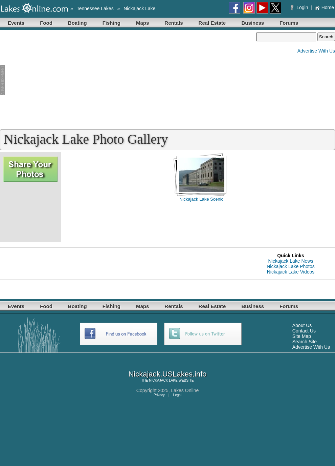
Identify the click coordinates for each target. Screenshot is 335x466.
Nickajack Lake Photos (291, 266)
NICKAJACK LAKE (163, 380)
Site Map (301, 336)
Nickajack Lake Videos (291, 272)
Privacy (159, 395)
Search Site (304, 341)
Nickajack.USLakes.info (167, 374)
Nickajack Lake (139, 8)
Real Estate (212, 23)
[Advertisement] (128, 80)
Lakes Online (185, 390)
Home (324, 7)
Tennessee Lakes (95, 8)
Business (252, 23)
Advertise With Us (316, 51)
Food (46, 23)
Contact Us (304, 330)
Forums (289, 23)
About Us (302, 325)
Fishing (111, 23)
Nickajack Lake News (290, 261)
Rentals (173, 23)
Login (300, 7)
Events (16, 23)
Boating (77, 23)
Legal (177, 395)
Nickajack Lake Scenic (201, 199)
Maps (142, 23)
